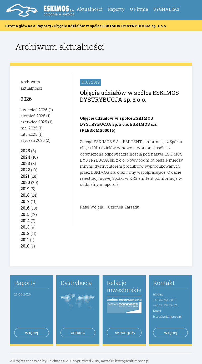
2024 (25, 157)
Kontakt (164, 283)
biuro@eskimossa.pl (167, 316)
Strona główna (18, 25)
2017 (25, 201)
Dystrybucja (76, 283)
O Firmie (139, 9)
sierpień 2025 (33, 115)
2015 (25, 214)
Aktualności (90, 9)
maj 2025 (29, 127)
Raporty (116, 9)
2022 (25, 169)
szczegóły (125, 332)
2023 (25, 163)
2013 (25, 227)
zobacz (78, 332)
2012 (25, 233)
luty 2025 (29, 134)
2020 (25, 182)
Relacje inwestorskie (124, 286)
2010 (25, 246)
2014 (25, 220)
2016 (25, 208)
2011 (25, 239)
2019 (25, 188)
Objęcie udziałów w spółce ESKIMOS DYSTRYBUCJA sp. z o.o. (129, 96)
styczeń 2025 (33, 140)
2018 (25, 195)
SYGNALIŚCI (166, 9)
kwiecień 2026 (34, 109)
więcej (31, 332)
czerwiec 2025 (34, 121)
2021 (25, 176)
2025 (25, 150)
